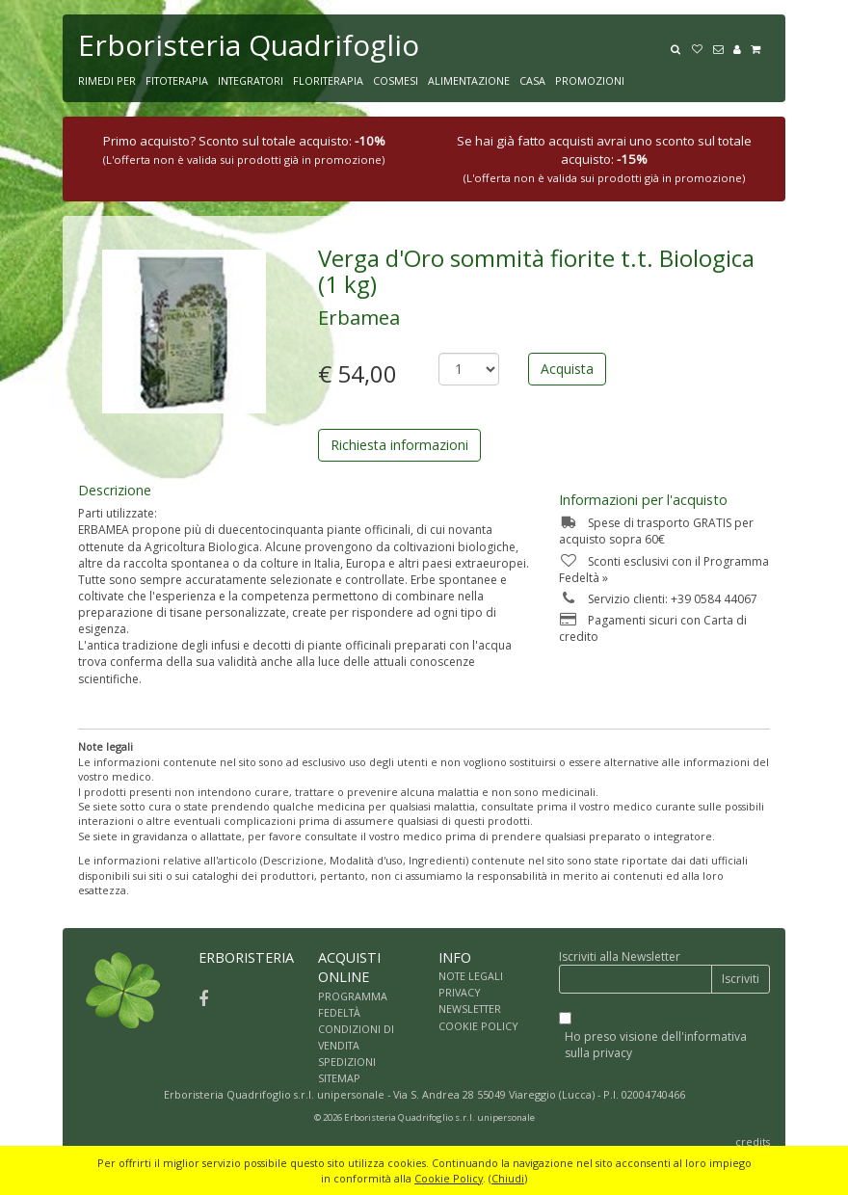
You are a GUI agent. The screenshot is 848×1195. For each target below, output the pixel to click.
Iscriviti (740, 978)
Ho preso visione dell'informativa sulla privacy (656, 1044)
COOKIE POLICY (478, 1026)
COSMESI (395, 80)
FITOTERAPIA (177, 80)
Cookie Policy (448, 1178)
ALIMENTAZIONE (469, 80)
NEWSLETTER (469, 1008)
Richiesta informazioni (399, 445)
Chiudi (507, 1178)
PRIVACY (459, 992)
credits (752, 1141)
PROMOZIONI (589, 80)
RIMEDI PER (107, 80)
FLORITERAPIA (328, 80)
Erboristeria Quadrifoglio (248, 45)
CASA (532, 80)
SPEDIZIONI (347, 1061)
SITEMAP (339, 1078)
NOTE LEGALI (470, 976)
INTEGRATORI (250, 80)
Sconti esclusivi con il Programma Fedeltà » (664, 569)
